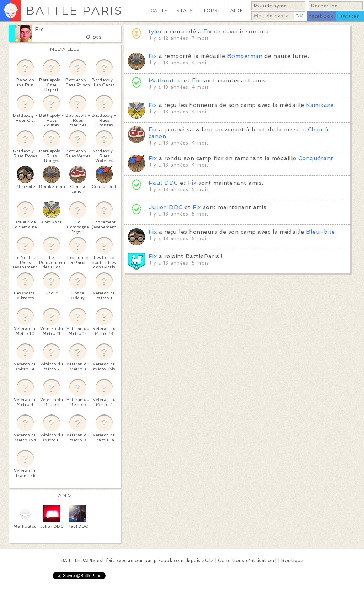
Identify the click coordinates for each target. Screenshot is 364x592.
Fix (39, 29)
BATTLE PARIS (74, 10)
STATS (184, 10)
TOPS (210, 10)
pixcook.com (168, 560)
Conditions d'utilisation (246, 560)
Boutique (292, 560)
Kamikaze (319, 105)
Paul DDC (163, 182)
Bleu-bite (320, 231)
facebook (321, 16)
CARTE (158, 10)
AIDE (236, 10)
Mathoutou (165, 80)
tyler (155, 31)
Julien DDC (166, 207)
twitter (350, 16)
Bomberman (244, 56)
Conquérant (315, 158)
